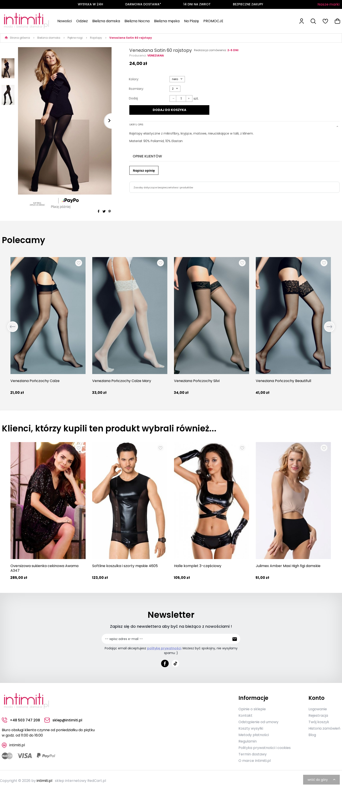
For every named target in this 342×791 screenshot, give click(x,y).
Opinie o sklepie (252, 708)
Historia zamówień (324, 728)
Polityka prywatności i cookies (264, 747)
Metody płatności (253, 734)
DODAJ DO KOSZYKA (169, 110)
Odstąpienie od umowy (258, 721)
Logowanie (317, 708)
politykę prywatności (164, 648)
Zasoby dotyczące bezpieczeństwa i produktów (163, 187)
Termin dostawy (252, 754)
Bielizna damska (106, 21)
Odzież (82, 21)
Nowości (64, 21)
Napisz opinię (144, 170)
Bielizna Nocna (137, 21)
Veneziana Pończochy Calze (35, 380)
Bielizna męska (167, 21)
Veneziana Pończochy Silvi (197, 380)
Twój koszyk (318, 721)
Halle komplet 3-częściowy (197, 565)
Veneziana (155, 55)
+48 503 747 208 (21, 720)
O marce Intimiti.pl (254, 760)
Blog (312, 734)
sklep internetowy (70, 780)
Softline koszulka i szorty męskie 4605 (125, 565)
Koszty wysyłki (250, 728)
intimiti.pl (44, 780)
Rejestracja (318, 715)
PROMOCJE (213, 21)
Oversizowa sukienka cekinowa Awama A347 (44, 568)
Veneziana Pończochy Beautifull (283, 380)
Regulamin (247, 741)
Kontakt (245, 715)
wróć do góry (322, 779)
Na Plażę (191, 21)
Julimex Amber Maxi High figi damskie (288, 565)
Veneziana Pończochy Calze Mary (121, 380)
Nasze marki (329, 4)
